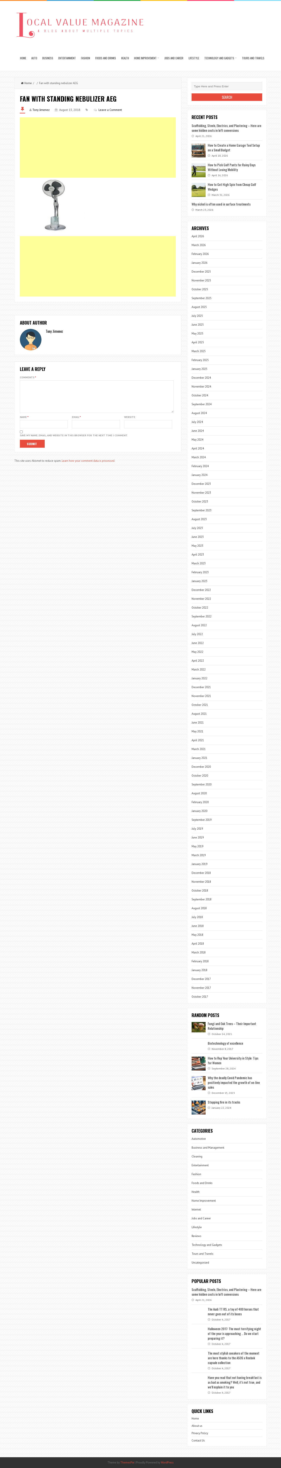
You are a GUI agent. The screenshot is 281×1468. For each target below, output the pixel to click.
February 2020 (200, 802)
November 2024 (201, 386)
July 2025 (197, 316)
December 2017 (201, 979)
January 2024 (199, 475)
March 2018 (199, 952)
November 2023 (201, 493)
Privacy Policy (200, 1433)
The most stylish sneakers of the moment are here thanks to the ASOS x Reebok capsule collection (233, 1358)
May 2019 (197, 846)
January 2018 (199, 970)
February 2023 (200, 572)
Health (125, 58)
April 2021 (198, 740)
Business (47, 58)
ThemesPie (127, 1462)
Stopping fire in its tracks (224, 1102)
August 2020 (199, 793)
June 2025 (198, 325)
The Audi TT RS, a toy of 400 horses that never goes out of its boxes (233, 1311)
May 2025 (197, 333)
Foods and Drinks (105, 58)
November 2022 (201, 599)
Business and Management (208, 1147)
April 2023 (198, 554)
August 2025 (199, 307)
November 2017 (201, 988)
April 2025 (198, 342)
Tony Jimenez (41, 110)
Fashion (85, 58)
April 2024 (198, 448)
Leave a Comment (110, 110)
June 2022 (198, 643)
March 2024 (199, 457)
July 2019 (197, 829)
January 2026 (199, 263)
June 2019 (198, 837)
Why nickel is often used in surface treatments (221, 204)
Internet (196, 1209)
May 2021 (197, 731)
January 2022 (199, 678)
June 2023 (198, 537)
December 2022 (201, 590)
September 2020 (201, 784)
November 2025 (201, 280)
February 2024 (200, 466)
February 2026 (200, 254)
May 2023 (197, 546)
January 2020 (199, 811)
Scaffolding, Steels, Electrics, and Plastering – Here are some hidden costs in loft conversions (226, 128)
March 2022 (199, 669)
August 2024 (199, 413)
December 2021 (201, 687)
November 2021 (201, 696)
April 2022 (198, 661)
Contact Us (198, 1440)
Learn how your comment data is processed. (88, 466)
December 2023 (201, 484)
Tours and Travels (253, 58)
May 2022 (197, 652)
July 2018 (197, 917)
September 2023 (201, 510)
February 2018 (200, 961)
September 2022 (201, 616)
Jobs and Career (173, 58)
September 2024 (201, 404)
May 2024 (197, 439)
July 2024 (197, 422)
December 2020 (201, 767)
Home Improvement (145, 58)
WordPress (167, 1462)
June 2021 (198, 722)
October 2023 (200, 501)
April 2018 (198, 943)
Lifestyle (194, 58)
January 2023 (199, 581)
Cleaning (197, 1156)
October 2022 (200, 607)
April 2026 (198, 236)
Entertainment (67, 58)
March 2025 (199, 351)
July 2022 (197, 634)
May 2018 (197, 935)
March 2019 (199, 855)
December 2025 (201, 271)
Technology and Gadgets (219, 58)
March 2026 (199, 245)
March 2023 (199, 563)
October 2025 (200, 289)
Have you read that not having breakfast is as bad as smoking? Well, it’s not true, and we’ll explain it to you (235, 1382)
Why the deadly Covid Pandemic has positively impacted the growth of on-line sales (234, 1082)
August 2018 (199, 908)
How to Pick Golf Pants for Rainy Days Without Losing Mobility (232, 167)
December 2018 (201, 873)
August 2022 (199, 625)
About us (197, 1426)
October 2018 (200, 890)
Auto (34, 58)
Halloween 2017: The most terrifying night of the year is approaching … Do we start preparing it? (234, 1333)
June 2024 (198, 431)
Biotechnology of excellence (225, 1043)
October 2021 (200, 705)
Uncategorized (200, 1262)
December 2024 (201, 378)
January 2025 (199, 369)
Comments (28, 377)
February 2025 (200, 360)
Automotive (199, 1139)
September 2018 (201, 899)
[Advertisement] (98, 147)
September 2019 (201, 820)
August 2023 (199, 519)
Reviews (196, 1236)
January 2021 (199, 758)
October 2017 (200, 997)
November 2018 (201, 882)
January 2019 (199, 864)
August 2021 (199, 714)
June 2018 (198, 926)
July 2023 (197, 528)
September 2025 (201, 298)
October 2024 (200, 395)
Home (23, 58)
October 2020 (200, 775)
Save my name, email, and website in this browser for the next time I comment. (74, 440)
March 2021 (199, 749)
